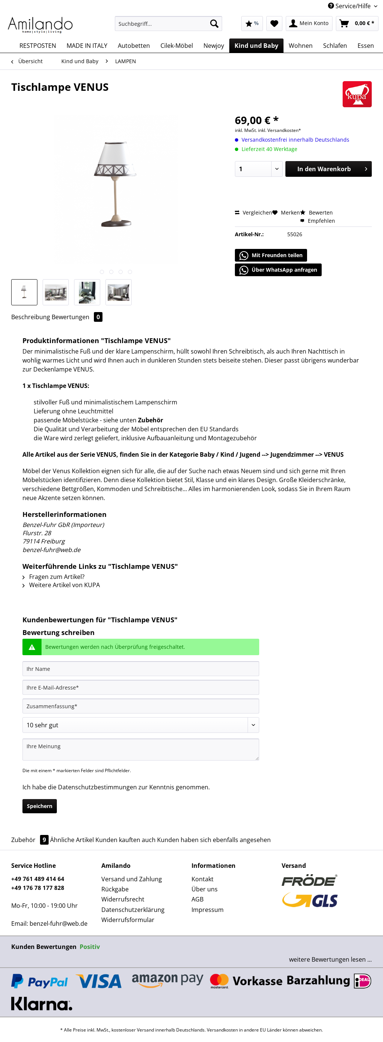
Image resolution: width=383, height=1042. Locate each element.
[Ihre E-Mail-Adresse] (140, 687)
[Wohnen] (301, 45)
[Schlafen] (335, 45)
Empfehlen (317, 220)
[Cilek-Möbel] (176, 45)
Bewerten (316, 212)
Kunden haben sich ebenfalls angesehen (214, 840)
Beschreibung (30, 317)
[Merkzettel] (274, 23)
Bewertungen (77, 317)
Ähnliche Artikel (72, 840)
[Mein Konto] (309, 23)
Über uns (205, 889)
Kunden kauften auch (125, 840)
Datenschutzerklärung (133, 910)
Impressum (208, 910)
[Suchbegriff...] (168, 23)
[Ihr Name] (140, 668)
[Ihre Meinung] (140, 750)
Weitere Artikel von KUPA (61, 585)
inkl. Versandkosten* (279, 130)
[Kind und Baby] (256, 45)
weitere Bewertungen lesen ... (330, 959)
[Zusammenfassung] (140, 706)
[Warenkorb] (357, 23)
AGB (197, 899)
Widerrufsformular (127, 920)
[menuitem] (168, 27)
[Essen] (365, 45)
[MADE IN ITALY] (87, 45)
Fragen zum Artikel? (53, 577)
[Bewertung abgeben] (140, 725)
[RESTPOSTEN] (37, 45)
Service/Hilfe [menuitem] (350, 6)
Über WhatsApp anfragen (278, 270)
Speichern (39, 806)
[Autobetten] (134, 45)
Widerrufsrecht (122, 899)
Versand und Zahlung (131, 879)
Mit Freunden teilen (271, 255)
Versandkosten (222, 1030)
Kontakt (203, 879)
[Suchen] (214, 23)
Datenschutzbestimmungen (97, 787)
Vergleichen (253, 212)
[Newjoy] (213, 45)
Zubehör (30, 840)
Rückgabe (115, 889)
